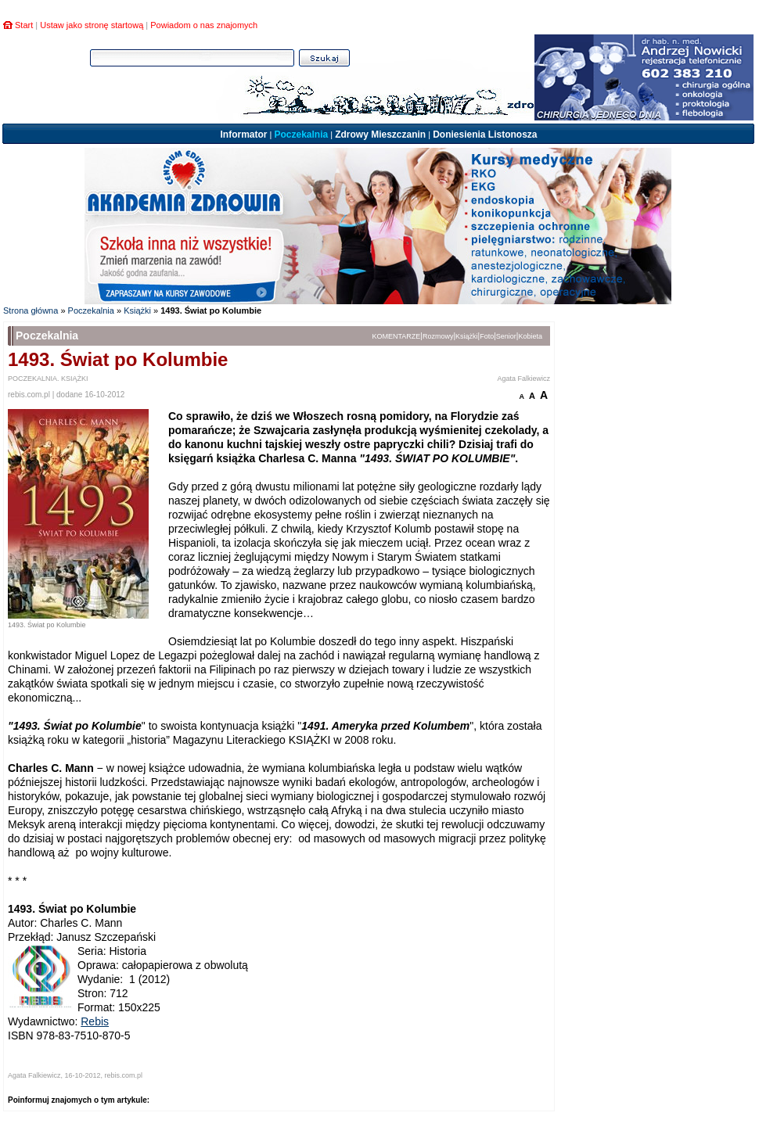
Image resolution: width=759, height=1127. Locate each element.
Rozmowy (438, 336)
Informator (243, 134)
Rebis (95, 1021)
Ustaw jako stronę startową (91, 25)
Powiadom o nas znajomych (203, 25)
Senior (506, 336)
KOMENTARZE (396, 336)
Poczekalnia (301, 134)
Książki (137, 310)
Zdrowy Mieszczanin (380, 134)
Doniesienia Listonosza (485, 134)
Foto (487, 336)
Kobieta (530, 336)
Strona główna (30, 310)
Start (24, 25)
